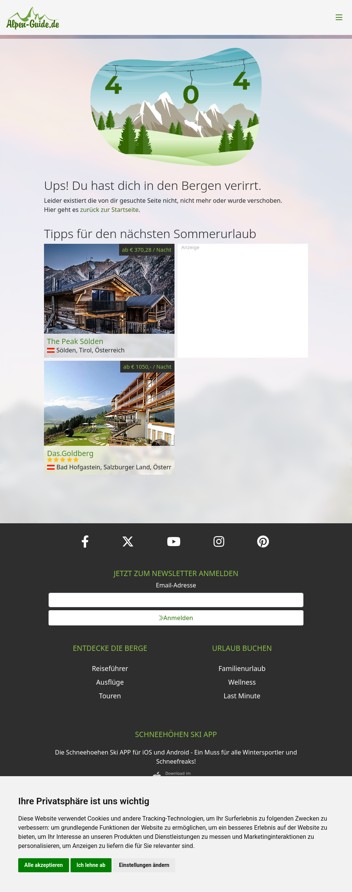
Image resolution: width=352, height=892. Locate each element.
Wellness (242, 682)
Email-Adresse (176, 585)
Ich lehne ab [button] (91, 865)
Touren (110, 695)
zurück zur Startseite (109, 209)
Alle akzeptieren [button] (43, 865)
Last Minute (242, 695)
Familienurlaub (242, 668)
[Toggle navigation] (339, 17)
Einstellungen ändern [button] (144, 865)
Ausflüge (110, 682)
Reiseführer (110, 668)
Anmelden (176, 618)
